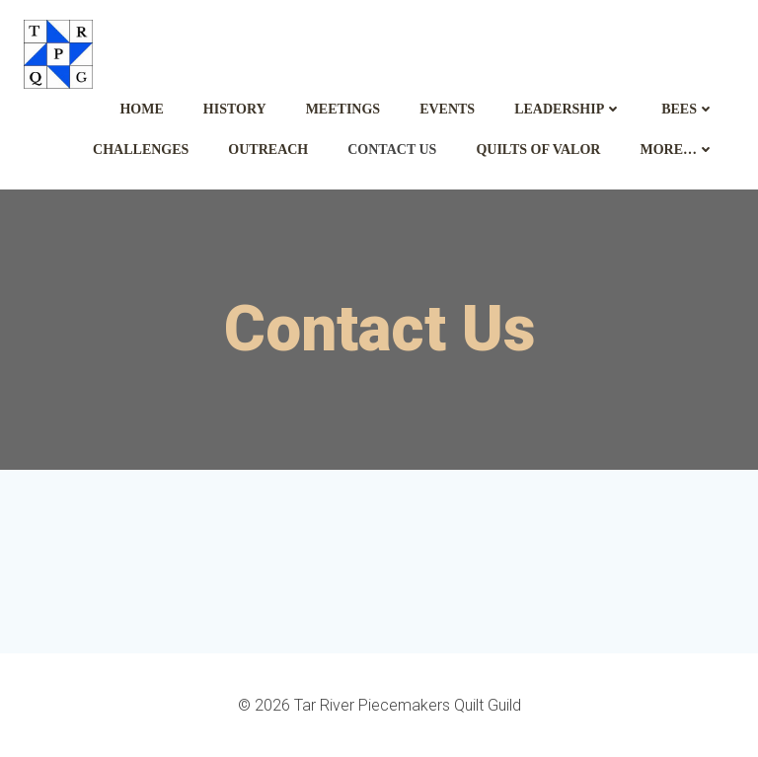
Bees (688, 109)
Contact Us (391, 149)
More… (677, 149)
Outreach (268, 149)
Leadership (568, 109)
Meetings (343, 109)
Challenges (141, 149)
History (234, 109)
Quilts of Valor (538, 149)
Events (447, 109)
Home (141, 109)
